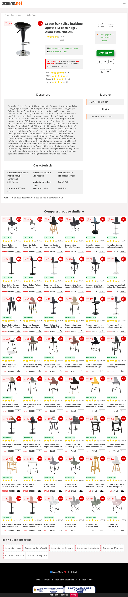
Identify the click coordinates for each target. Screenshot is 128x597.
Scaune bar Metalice (14, 555)
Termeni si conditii (41, 579)
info (18, 251)
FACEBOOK (56, 572)
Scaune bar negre (13, 548)
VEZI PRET (105, 53)
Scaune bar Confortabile (88, 548)
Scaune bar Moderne (113, 548)
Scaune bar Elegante (37, 555)
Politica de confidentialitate (65, 579)
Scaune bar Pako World (27, 15)
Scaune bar (9, 15)
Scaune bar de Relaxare (62, 548)
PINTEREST (70, 572)
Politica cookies (86, 579)
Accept (74, 594)
